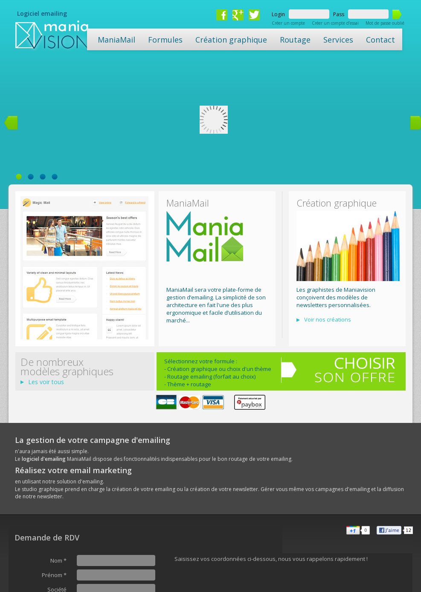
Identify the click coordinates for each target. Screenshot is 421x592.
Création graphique (231, 39)
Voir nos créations (327, 319)
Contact (380, 39)
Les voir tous (46, 382)
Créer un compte (288, 23)
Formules (165, 39)
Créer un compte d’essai (335, 23)
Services (338, 39)
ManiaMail (116, 39)
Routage (295, 39)
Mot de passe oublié (385, 23)
